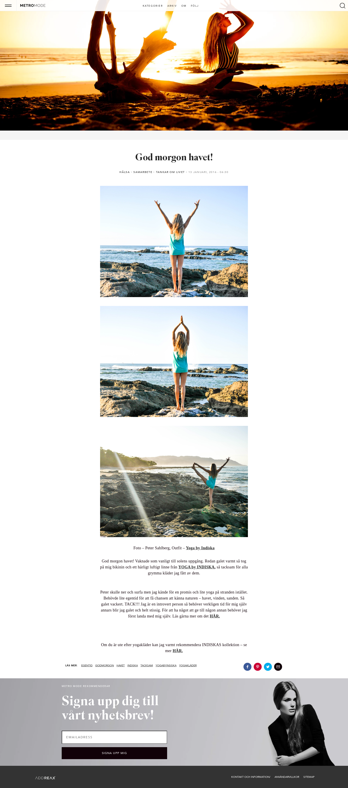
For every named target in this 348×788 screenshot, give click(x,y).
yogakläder (188, 665)
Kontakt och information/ (250, 777)
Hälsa (124, 172)
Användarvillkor (287, 777)
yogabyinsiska (166, 665)
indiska (132, 665)
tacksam (146, 665)
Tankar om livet (170, 172)
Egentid (87, 665)
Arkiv (172, 6)
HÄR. (178, 651)
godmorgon (104, 665)
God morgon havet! (174, 158)
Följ (195, 6)
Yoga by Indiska (200, 548)
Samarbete (142, 172)
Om (183, 6)
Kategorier (153, 6)
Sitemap (308, 777)
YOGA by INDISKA (196, 567)
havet (121, 665)
